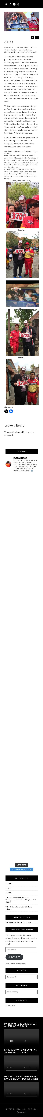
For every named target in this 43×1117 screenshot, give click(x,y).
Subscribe (14, 957)
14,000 (8, 893)
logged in (20, 432)
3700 (6, 160)
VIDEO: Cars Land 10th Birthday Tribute (19, 908)
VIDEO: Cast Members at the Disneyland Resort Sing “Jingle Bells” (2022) (21, 900)
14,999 (8, 888)
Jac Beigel (10, 922)
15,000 (8, 883)
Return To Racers (24, 922)
